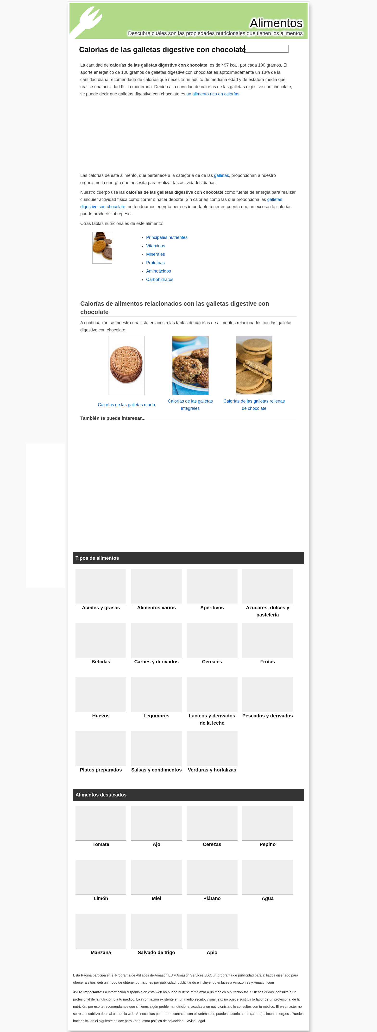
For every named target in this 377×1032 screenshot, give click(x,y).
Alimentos (276, 23)
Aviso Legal (196, 1021)
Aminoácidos (158, 271)
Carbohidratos (159, 279)
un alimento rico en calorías (212, 94)
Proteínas (155, 262)
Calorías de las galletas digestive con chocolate (162, 49)
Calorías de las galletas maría (126, 404)
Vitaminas (155, 245)
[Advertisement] (188, 133)
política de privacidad (167, 1021)
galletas (221, 175)
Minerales (155, 254)
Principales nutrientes (167, 237)
